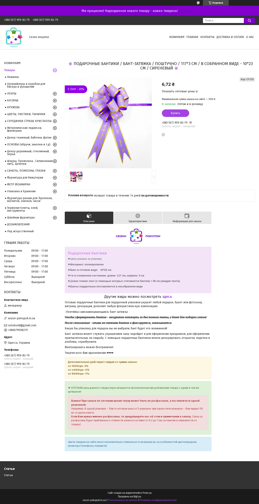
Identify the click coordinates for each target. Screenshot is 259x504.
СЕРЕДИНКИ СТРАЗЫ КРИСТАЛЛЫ (29, 121)
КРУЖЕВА (13, 107)
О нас (250, 37)
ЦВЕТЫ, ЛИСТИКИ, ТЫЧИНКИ (26, 114)
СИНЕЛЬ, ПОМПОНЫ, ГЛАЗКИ (26, 170)
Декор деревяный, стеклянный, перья (28, 153)
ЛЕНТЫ (11, 93)
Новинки (13, 77)
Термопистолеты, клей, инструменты (22, 209)
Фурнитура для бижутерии (25, 177)
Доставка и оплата (230, 37)
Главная (192, 37)
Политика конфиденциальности (158, 500)
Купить (175, 113)
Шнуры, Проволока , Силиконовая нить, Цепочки (30, 162)
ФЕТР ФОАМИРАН (18, 184)
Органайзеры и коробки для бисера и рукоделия (26, 85)
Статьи (8, 475)
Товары (9, 70)
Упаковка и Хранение (21, 191)
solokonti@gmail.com (22, 325)
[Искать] (249, 20)
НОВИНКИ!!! (176, 37)
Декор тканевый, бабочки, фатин (29, 137)
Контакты (207, 37)
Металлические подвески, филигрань (24, 129)
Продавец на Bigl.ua (129, 496)
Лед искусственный (20, 231)
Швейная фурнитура (21, 217)
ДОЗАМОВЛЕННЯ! (18, 224)
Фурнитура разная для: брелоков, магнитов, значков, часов (29, 199)
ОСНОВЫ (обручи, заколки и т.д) (28, 144)
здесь (167, 296)
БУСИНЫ (12, 100)
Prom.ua (147, 492)
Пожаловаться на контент (123, 500)
